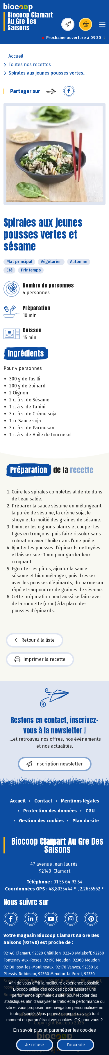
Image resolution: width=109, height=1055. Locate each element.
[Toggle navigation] (102, 26)
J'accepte (75, 1044)
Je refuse (34, 1044)
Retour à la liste (35, 640)
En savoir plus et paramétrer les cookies (54, 1030)
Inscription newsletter (54, 764)
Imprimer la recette (40, 659)
